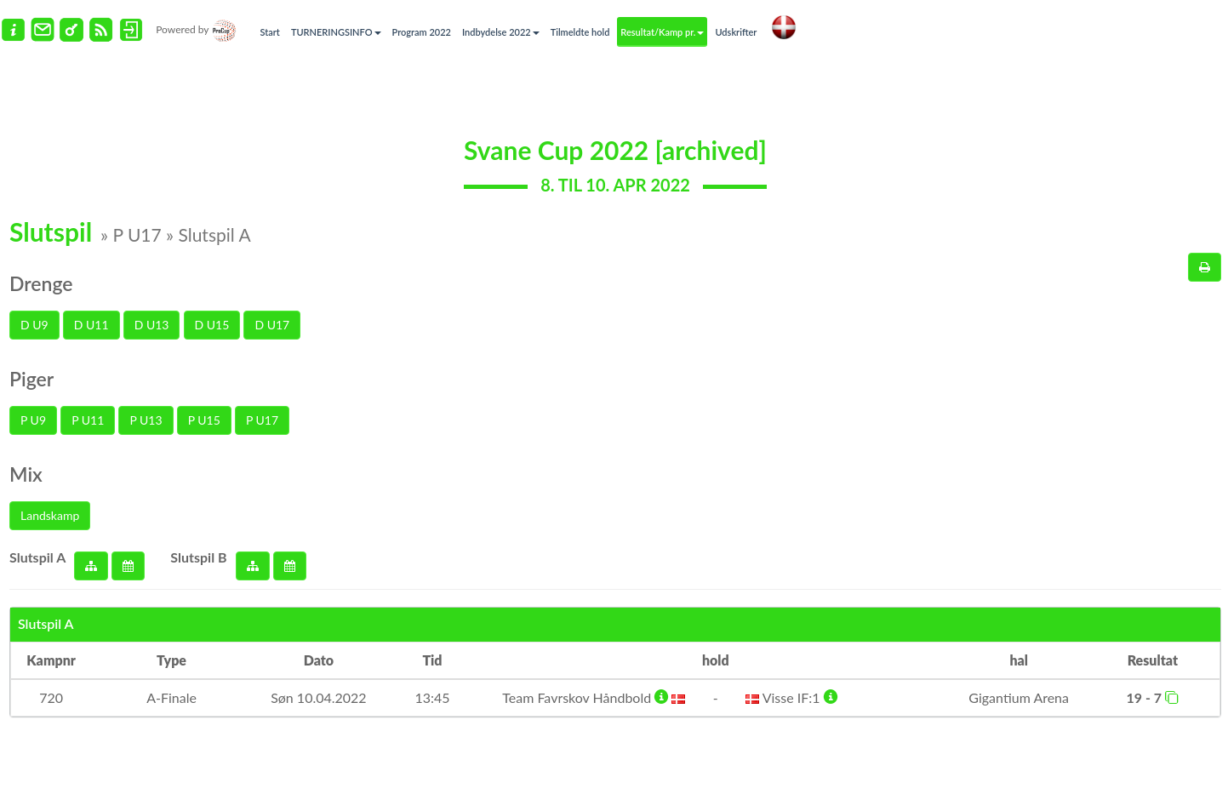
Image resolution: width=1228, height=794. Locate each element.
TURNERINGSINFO (336, 31)
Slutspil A (37, 557)
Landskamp (49, 515)
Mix (26, 474)
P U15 (204, 420)
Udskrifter (736, 31)
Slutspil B (198, 557)
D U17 (271, 324)
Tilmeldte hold (580, 31)
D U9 (34, 324)
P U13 (145, 420)
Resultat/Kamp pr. (662, 31)
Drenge (41, 283)
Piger (31, 379)
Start (270, 31)
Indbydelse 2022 (501, 31)
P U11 (87, 420)
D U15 (212, 324)
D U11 (91, 324)
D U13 (151, 324)
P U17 (262, 420)
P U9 (33, 420)
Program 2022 (421, 31)
